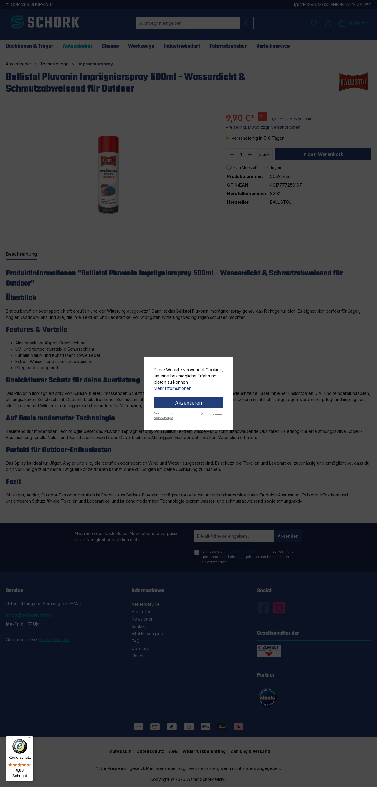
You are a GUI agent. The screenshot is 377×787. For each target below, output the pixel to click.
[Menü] (29, 739)
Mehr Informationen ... (174, 388)
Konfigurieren (212, 414)
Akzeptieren (188, 403)
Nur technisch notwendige (165, 415)
